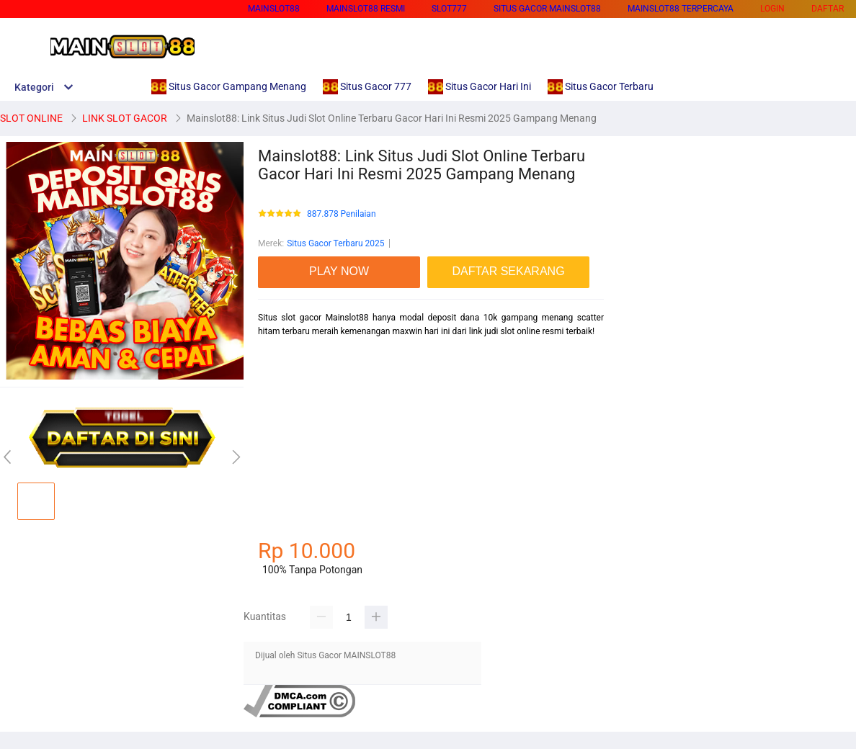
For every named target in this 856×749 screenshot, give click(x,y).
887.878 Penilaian (341, 214)
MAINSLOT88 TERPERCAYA (681, 9)
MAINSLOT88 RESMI (365, 9)
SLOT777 (449, 9)
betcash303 (280, 483)
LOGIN (772, 9)
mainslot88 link (287, 356)
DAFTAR (827, 9)
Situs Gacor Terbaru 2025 (335, 243)
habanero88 (281, 433)
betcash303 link (288, 407)
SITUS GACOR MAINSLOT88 (547, 9)
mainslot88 (279, 382)
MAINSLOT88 (274, 9)
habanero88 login (291, 508)
